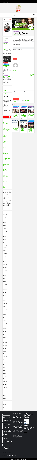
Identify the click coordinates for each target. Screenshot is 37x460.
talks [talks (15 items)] (3, 442)
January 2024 (5, 247)
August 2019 (4, 329)
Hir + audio (4, 149)
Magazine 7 (21, 459)
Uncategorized (5, 180)
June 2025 (4, 220)
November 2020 (5, 306)
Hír (3, 148)
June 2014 (4, 393)
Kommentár (4, 160)
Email (25, 91)
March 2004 (4, 398)
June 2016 (4, 368)
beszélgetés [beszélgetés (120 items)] (8, 414)
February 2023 (5, 264)
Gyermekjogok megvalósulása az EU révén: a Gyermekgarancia (31, 115)
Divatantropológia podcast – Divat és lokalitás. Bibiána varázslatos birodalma (16, 115)
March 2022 (4, 281)
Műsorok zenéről (5, 170)
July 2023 (4, 256)
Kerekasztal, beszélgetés (6, 158)
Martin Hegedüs (16, 34)
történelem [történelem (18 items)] (8, 444)
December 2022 (5, 267)
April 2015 (4, 378)
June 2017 (4, 362)
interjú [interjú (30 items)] (7, 428)
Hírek (5, 14)
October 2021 (5, 289)
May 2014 (4, 395)
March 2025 (4, 225)
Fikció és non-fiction (5, 141)
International (5, 154)
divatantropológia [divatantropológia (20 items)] (5, 417)
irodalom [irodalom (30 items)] (10, 428)
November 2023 (5, 250)
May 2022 (4, 278)
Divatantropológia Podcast (15, 106)
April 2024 (4, 242)
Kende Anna (19, 69)
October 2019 (5, 326)
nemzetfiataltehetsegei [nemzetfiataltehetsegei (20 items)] (6, 435)
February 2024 (5, 245)
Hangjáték (4, 147)
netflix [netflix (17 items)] (4, 438)
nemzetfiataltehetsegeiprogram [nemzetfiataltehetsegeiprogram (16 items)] (7, 437)
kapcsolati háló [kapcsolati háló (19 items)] (5, 431)
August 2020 (4, 311)
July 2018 (4, 350)
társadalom (14, 70)
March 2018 (4, 354)
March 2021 (4, 300)
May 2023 (4, 259)
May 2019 (4, 334)
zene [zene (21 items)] (11, 444)
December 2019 (5, 323)
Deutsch (4, 128)
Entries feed (4, 404)
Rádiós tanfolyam (5, 176)
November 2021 (5, 287)
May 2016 (4, 370)
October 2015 (5, 376)
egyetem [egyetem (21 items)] (10, 417)
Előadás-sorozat (5, 42)
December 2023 (5, 248)
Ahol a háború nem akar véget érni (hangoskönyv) (7, 108)
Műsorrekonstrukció (5, 64)
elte (15, 69)
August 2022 (4, 273)
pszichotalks (27, 69)
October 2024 (5, 233)
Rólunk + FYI (3, 0)
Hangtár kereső (10, 0)
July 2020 (4, 312)
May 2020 (4, 315)
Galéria (4, 143)
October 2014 (5, 387)
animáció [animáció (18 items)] (4, 414)
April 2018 (4, 353)
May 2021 (4, 297)
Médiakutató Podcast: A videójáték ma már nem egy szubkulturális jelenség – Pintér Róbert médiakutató (28, 74)
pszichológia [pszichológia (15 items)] (4, 441)
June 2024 (4, 239)
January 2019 (5, 340)
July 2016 (4, 367)
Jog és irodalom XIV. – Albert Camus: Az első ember (18, 73)
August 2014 (4, 390)
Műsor (25, 14)
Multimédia (4, 166)
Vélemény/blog (5, 181)
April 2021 (4, 298)
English (7, 0)
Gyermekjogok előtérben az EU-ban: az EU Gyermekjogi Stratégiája (23, 129)
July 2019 (4, 331)
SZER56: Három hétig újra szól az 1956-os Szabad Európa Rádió (6, 66)
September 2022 (5, 272)
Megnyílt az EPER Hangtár (7, 48)
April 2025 (4, 223)
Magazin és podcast (16, 31)
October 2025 (5, 214)
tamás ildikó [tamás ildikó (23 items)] (7, 442)
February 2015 (5, 381)
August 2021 (4, 292)
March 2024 (4, 244)
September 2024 (5, 234)
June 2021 (4, 295)
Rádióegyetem (4, 43)
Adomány (20, 0)
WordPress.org (5, 407)
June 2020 (4, 314)
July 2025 (4, 219)
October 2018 (5, 345)
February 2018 (5, 356)
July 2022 (4, 275)
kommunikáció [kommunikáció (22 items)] (10, 431)
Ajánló (4, 122)
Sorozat (4, 177)
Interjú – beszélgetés (6, 153)
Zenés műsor (4, 187)
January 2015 (5, 382)
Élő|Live (13, 0)
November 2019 (5, 325)
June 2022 (4, 276)
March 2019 (4, 337)
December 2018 (5, 342)
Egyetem (9, 14)
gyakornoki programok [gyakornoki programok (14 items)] (6, 427)
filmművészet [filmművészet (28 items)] (5, 424)
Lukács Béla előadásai (6, 44)
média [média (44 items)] (7, 434)
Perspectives (17, 14)
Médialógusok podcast (6, 164)
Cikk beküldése (16, 0)
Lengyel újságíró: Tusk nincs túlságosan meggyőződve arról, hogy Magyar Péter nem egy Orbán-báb (7, 111)
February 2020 (5, 320)
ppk (22, 69)
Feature (13, 14)
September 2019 (5, 328)
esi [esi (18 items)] (6, 421)
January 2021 (5, 303)
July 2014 (4, 392)
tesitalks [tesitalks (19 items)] (4, 444)
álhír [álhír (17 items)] (3, 445)
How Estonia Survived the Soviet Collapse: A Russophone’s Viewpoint (6, 105)
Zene (29, 14)
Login (7, 2)
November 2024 (5, 231)
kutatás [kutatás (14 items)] (4, 434)
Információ (4, 152)
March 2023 (4, 262)
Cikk (3, 124)
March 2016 (4, 373)
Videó (4, 182)
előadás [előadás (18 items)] (4, 421)
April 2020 (4, 317)
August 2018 (4, 348)
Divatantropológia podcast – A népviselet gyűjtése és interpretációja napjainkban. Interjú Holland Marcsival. (24, 116)
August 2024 (4, 236)
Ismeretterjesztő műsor (6, 157)
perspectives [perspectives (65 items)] (7, 438)
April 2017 (4, 364)
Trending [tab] (4, 40)
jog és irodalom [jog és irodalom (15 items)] (7, 430)
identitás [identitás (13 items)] (4, 428)
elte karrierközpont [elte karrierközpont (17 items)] (5, 420)
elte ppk (17, 69)
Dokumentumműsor (5, 63)
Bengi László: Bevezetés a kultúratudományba (6, 76)
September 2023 (5, 253)
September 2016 (5, 365)
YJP (3, 185)
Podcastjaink (4, 2)
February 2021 (5, 301)
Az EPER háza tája (5, 62)
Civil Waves (21, 14)
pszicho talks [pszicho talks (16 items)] (9, 441)
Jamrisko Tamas (5, 49)
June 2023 (4, 258)
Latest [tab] (7, 38)
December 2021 (5, 286)
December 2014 (5, 384)
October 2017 (5, 359)
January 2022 (5, 284)
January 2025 (5, 228)
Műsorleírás (4, 169)
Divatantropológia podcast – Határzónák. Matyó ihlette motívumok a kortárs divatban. (31, 129)
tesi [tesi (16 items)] (10, 442)
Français (4, 142)
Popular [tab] (4, 38)
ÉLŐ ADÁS (4, 93)
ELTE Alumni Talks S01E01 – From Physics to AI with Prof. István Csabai (16, 129)
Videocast (4, 183)
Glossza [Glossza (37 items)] (9, 424)
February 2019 (5, 339)
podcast (4, 174)
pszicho (24, 69)
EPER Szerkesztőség (5, 195)
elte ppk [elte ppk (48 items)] (11, 420)
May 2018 (4, 351)
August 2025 (4, 217)
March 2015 (4, 379)
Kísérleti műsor (5, 159)
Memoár (4, 165)
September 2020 (5, 309)
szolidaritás (30, 69)
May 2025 (4, 222)
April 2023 (4, 261)
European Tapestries (6, 137)
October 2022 (5, 270)
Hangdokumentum (5, 146)
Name (14, 91)
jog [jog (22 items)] (3, 430)
